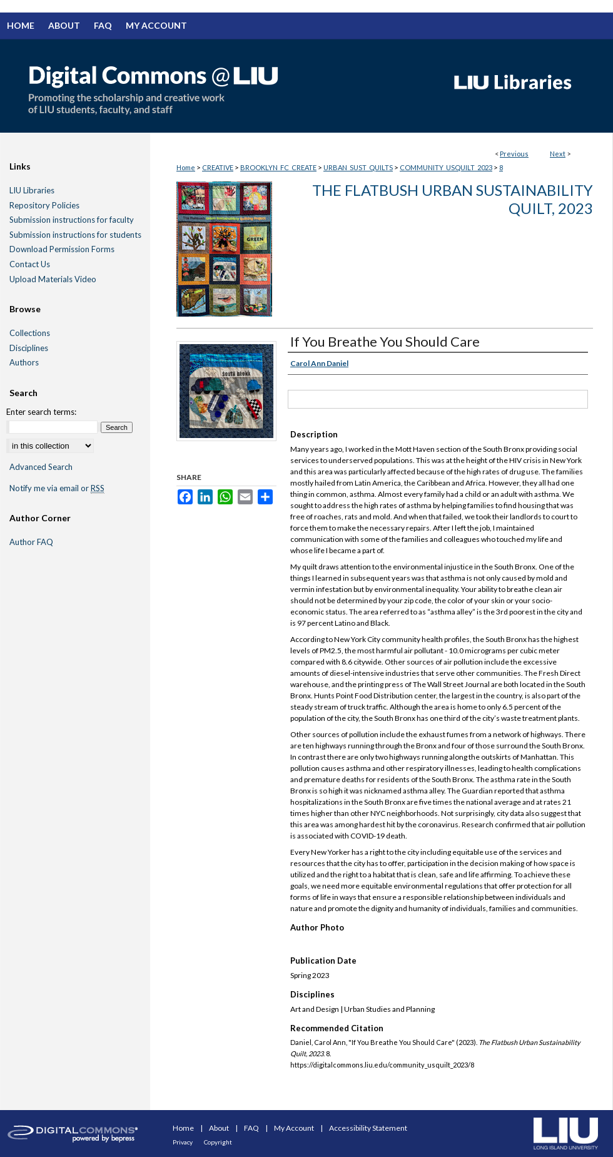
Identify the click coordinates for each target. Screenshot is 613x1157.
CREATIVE (217, 167)
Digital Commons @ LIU (219, 86)
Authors (24, 362)
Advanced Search (41, 467)
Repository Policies (44, 205)
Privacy (183, 1142)
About (219, 1128)
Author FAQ (31, 542)
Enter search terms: (41, 412)
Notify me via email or (56, 489)
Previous (514, 154)
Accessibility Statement (368, 1128)
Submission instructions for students (75, 235)
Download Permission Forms (61, 249)
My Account (294, 1128)
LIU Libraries (31, 190)
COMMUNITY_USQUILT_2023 (446, 167)
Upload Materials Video (52, 279)
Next (557, 154)
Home (185, 167)
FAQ (252, 1128)
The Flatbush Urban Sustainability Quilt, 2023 (452, 199)
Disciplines (28, 348)
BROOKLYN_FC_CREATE (278, 167)
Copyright (218, 1142)
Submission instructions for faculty (71, 220)
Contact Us (29, 264)
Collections (29, 333)
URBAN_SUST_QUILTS (358, 167)
